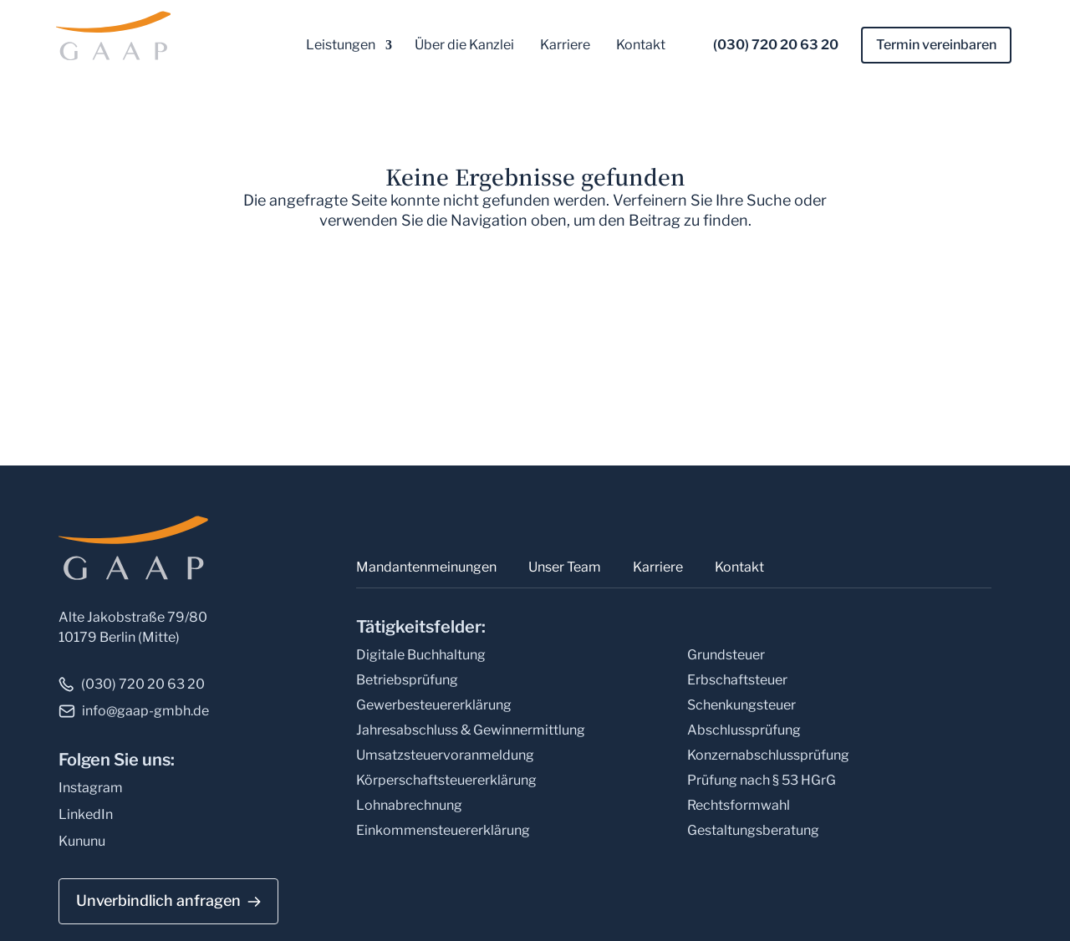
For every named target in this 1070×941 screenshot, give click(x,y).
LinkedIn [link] (86, 814)
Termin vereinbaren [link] (936, 45)
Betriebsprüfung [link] (407, 680)
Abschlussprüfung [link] (744, 730)
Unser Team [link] (564, 567)
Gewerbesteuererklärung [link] (434, 705)
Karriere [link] (565, 45)
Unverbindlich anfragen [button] (158, 900)
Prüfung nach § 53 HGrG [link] (761, 780)
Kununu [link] (82, 841)
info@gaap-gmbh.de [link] (145, 711)
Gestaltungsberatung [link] (753, 830)
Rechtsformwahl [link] (738, 805)
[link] (102, 35)
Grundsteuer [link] (726, 655)
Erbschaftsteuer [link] (737, 680)
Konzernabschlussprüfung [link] (768, 755)
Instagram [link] (91, 788)
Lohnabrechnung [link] (409, 805)
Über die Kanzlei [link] (464, 45)
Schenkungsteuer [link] (741, 705)
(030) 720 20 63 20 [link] (775, 45)
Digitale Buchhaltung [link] (421, 655)
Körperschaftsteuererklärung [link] (446, 780)
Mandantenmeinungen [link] (426, 567)
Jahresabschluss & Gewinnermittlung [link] (470, 730)
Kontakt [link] (640, 45)
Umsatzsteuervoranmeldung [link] (445, 755)
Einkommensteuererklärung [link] (443, 830)
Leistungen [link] (340, 45)
